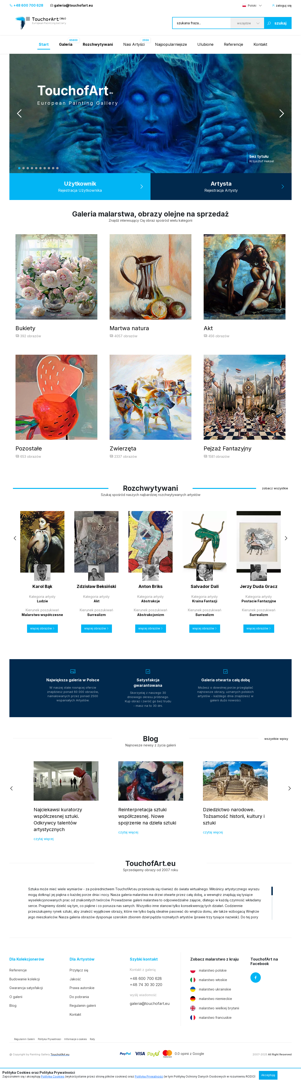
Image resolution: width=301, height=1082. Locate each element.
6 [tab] (40, 168)
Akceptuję (268, 1075)
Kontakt (260, 44)
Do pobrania (79, 1008)
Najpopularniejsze (171, 44)
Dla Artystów (82, 970)
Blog (12, 1016)
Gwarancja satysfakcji (26, 999)
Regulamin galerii (83, 1016)
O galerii (15, 1008)
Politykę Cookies (52, 1076)
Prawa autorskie (82, 999)
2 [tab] (23, 168)
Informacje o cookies (75, 1050)
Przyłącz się (79, 981)
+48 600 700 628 (26, 5)
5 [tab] (36, 168)
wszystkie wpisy (276, 749)
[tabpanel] (150, 113)
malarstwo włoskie (208, 990)
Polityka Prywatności (49, 1050)
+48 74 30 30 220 (146, 995)
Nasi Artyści (134, 44)
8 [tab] (49, 168)
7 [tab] (45, 168)
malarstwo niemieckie (211, 1009)
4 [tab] (32, 168)
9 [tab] (53, 168)
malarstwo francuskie (211, 1028)
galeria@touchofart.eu (71, 5)
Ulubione (205, 44)
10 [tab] (57, 168)
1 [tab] (19, 168)
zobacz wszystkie (275, 499)
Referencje (233, 44)
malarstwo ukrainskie (210, 1000)
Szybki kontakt (144, 970)
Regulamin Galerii (24, 1050)
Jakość (75, 990)
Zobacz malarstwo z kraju (214, 970)
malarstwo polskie (208, 981)
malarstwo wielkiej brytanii (214, 1019)
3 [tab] (28, 168)
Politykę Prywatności (149, 1076)
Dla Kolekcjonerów (26, 970)
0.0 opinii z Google (189, 1064)
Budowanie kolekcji (24, 990)
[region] (150, 914)
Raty (92, 1050)
